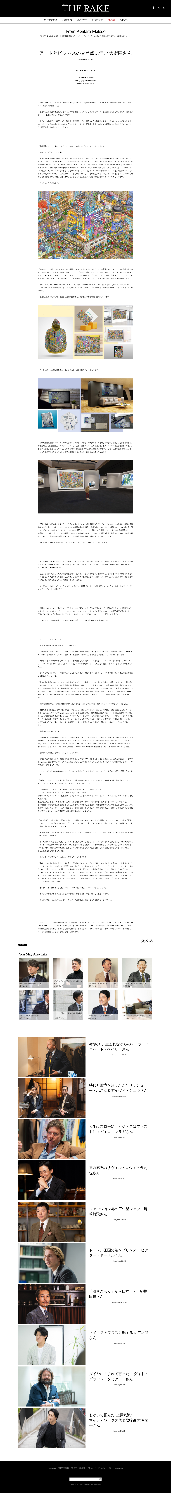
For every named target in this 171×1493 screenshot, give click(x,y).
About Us (53, 1468)
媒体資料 (82, 1468)
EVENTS (124, 20)
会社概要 (74, 1468)
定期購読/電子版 (63, 1468)
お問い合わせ (91, 1468)
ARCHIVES (81, 20)
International (119, 1468)
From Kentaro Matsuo (86, 31)
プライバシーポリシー (105, 1468)
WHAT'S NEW (50, 20)
